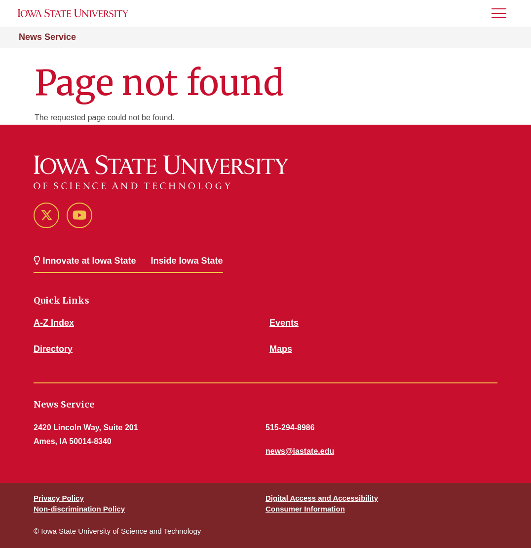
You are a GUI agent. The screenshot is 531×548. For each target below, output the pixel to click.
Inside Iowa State (187, 261)
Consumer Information (305, 509)
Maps (280, 349)
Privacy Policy (59, 498)
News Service (47, 37)
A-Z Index (54, 323)
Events (284, 323)
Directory (53, 349)
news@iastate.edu (300, 451)
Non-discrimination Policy (79, 509)
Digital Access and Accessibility (322, 498)
